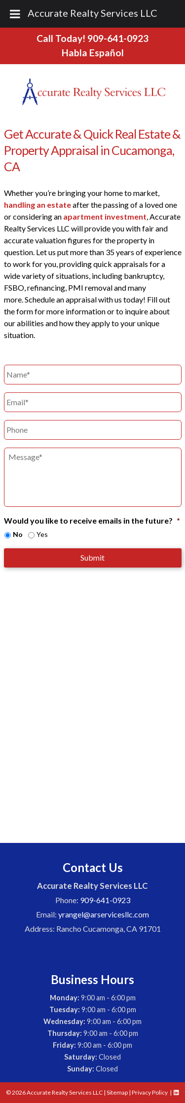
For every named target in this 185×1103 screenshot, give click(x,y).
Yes (42, 534)
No (18, 534)
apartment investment (105, 216)
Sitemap (117, 1092)
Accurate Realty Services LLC (92, 13)
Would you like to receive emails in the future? (92, 520)
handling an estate (37, 204)
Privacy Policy (150, 1092)
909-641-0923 (117, 38)
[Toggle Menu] (15, 14)
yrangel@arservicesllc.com (103, 914)
